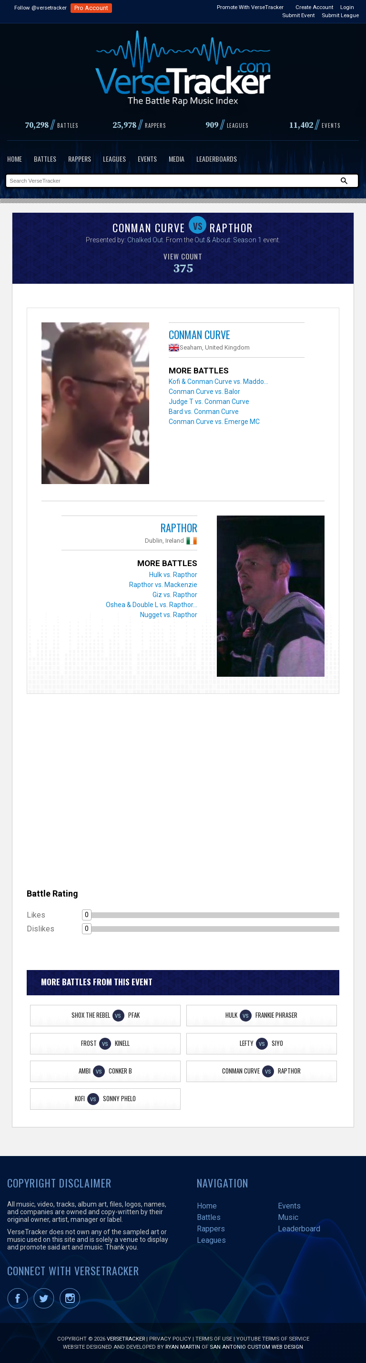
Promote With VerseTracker (250, 7)
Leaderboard (299, 1228)
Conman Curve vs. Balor (204, 391)
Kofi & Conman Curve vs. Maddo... (218, 381)
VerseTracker (126, 1338)
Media (176, 159)
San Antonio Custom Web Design (256, 1346)
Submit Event (298, 15)
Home (14, 159)
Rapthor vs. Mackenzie (163, 585)
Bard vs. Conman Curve (204, 411)
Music (288, 1217)
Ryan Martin (182, 1346)
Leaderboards (216, 159)
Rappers (79, 159)
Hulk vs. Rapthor (173, 574)
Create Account (314, 7)
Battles (45, 159)
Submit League (340, 15)
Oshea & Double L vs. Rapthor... (151, 605)
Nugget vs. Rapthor (168, 615)
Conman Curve (199, 334)
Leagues (114, 159)
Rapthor (179, 527)
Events (147, 159)
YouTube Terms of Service (272, 1338)
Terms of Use (213, 1338)
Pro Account (91, 7)
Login (347, 7)
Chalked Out (145, 240)
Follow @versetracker (40, 7)
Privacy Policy (170, 1338)
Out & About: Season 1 (228, 240)
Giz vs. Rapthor (174, 595)
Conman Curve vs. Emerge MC (214, 421)
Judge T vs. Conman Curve (209, 401)
